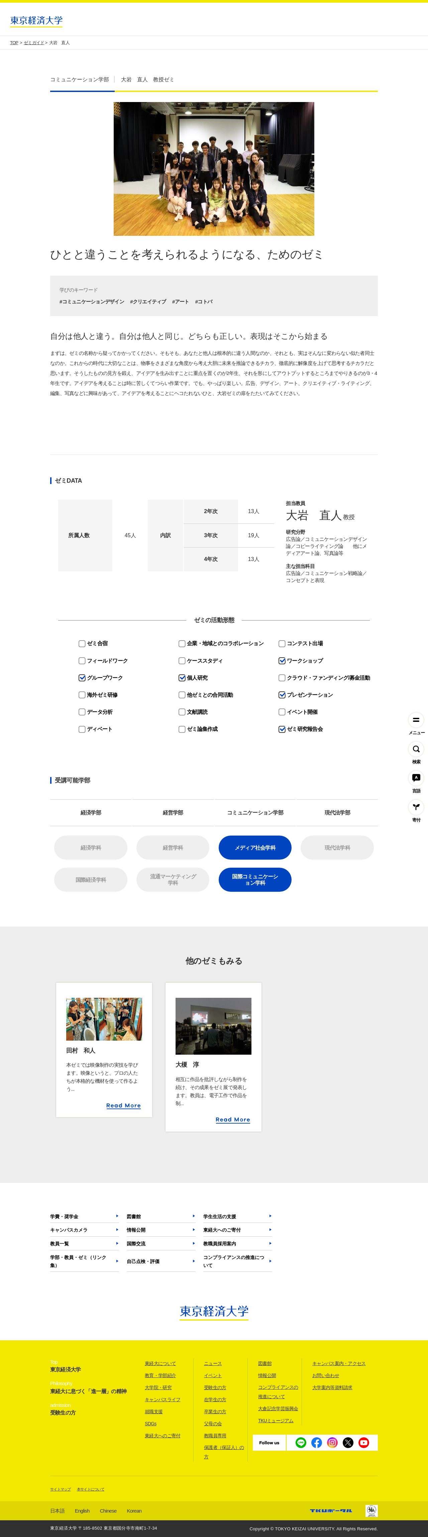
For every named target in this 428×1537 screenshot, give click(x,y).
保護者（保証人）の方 (224, 1452)
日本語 (57, 1511)
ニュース (213, 1363)
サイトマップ (60, 1489)
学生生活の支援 (219, 1216)
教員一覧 (59, 1243)
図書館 (134, 1216)
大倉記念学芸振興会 (278, 1408)
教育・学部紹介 (160, 1375)
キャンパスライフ (162, 1399)
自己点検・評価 (143, 1261)
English (82, 1511)
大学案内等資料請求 (332, 1387)
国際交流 (136, 1243)
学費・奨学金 (64, 1216)
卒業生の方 (215, 1411)
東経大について (160, 1363)
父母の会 (213, 1423)
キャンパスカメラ (69, 1230)
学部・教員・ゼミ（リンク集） (78, 1261)
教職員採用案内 (219, 1243)
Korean (134, 1511)
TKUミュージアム (276, 1420)
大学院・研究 (158, 1387)
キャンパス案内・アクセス (339, 1363)
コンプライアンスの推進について (233, 1261)
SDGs (150, 1423)
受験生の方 (215, 1387)
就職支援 (154, 1411)
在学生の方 (215, 1399)
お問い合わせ (325, 1375)
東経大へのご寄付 (222, 1230)
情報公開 (136, 1230)
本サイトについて (90, 1489)
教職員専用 (215, 1435)
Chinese (108, 1511)
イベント (213, 1375)
